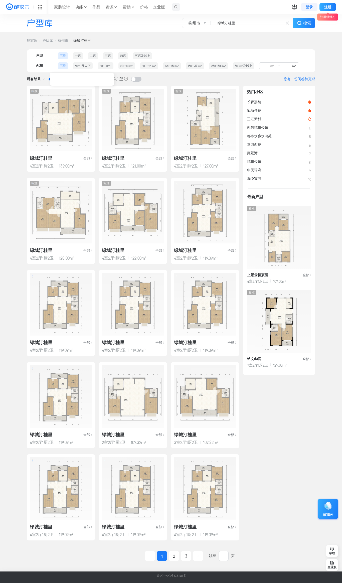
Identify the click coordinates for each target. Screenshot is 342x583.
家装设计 (62, 7)
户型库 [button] (47, 40)
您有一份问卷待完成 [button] (299, 79)
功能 (79, 7)
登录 (309, 7)
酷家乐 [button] (32, 40)
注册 (327, 7)
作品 (96, 7)
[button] (294, 7)
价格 (144, 7)
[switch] (136, 79)
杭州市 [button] (63, 40)
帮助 (127, 7)
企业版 (159, 7)
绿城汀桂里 (82, 40)
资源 (109, 7)
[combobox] (237, 23)
